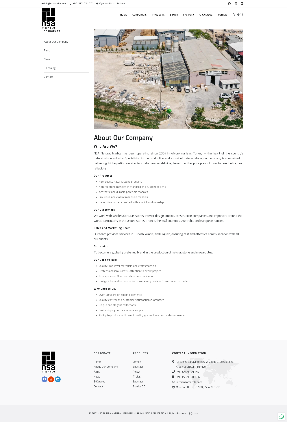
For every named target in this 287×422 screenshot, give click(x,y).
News (47, 59)
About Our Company (56, 42)
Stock (174, 14)
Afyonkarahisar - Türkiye (110, 3)
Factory (188, 14)
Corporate (139, 14)
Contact (223, 14)
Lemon (137, 362)
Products (158, 14)
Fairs (47, 50)
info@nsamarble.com (54, 3)
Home (123, 14)
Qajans (194, 413)
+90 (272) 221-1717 (81, 3)
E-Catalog (205, 14)
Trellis (137, 376)
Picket (136, 372)
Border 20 (139, 386)
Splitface (138, 367)
